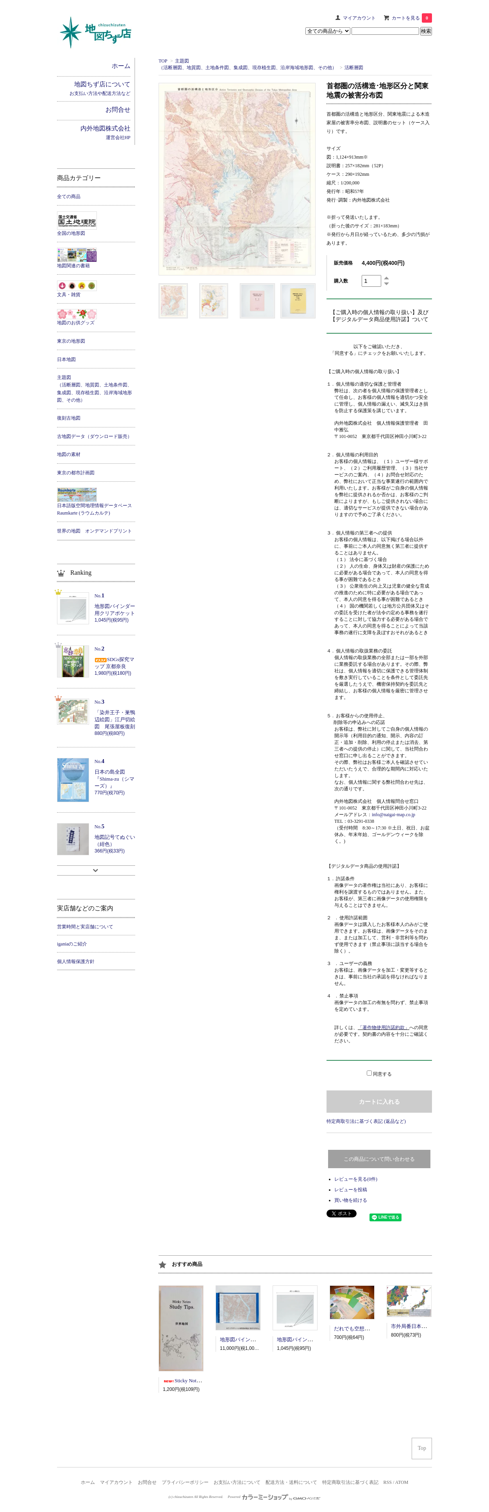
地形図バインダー (240, 1339)
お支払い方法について (237, 1482)
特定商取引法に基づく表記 (350, 1482)
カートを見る (412, 18)
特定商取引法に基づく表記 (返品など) (366, 1121)
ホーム (88, 1482)
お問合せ (147, 1482)
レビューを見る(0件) (355, 1179)
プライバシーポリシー (185, 1482)
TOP (163, 61)
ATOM (402, 1482)
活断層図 (353, 67)
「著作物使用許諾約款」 (383, 1027)
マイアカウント (359, 18)
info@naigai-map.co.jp (393, 814)
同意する (382, 1074)
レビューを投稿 (350, 1189)
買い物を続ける (350, 1200)
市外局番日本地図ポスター (421, 1326)
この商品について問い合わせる (379, 1159)
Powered (274, 1497)
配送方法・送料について (291, 1482)
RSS (388, 1482)
